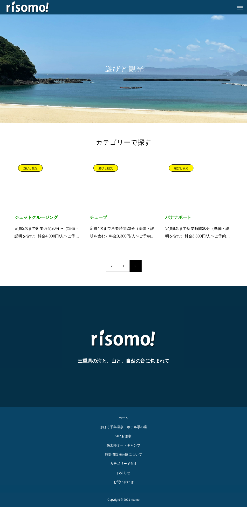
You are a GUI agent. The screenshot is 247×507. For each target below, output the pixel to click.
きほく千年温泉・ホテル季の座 (123, 427)
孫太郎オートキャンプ (123, 445)
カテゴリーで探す (123, 464)
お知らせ (123, 473)
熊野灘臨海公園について (123, 454)
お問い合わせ (123, 482)
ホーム (123, 418)
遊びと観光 (30, 168)
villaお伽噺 (123, 436)
